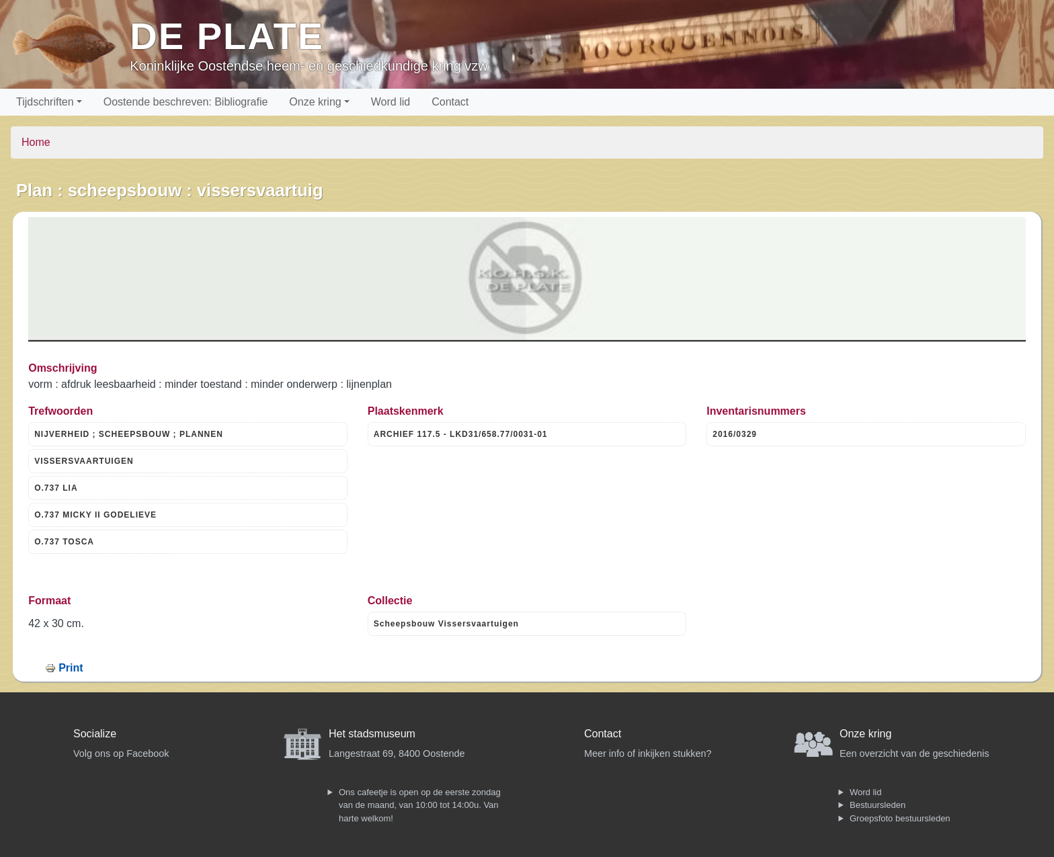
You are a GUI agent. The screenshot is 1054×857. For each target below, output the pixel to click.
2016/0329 (735, 434)
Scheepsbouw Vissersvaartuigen (446, 623)
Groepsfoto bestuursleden (900, 818)
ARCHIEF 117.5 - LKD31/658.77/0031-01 (461, 434)
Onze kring (315, 102)
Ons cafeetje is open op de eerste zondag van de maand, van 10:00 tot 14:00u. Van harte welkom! (420, 805)
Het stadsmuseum (372, 733)
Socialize (94, 733)
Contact (450, 102)
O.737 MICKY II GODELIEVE (95, 515)
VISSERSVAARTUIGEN (83, 461)
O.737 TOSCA (64, 541)
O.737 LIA (55, 488)
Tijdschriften (45, 102)
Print (70, 668)
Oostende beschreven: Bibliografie (186, 102)
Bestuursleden (877, 805)
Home (36, 142)
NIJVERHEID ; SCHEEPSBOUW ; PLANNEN (128, 434)
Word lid (390, 102)
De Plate (227, 36)
